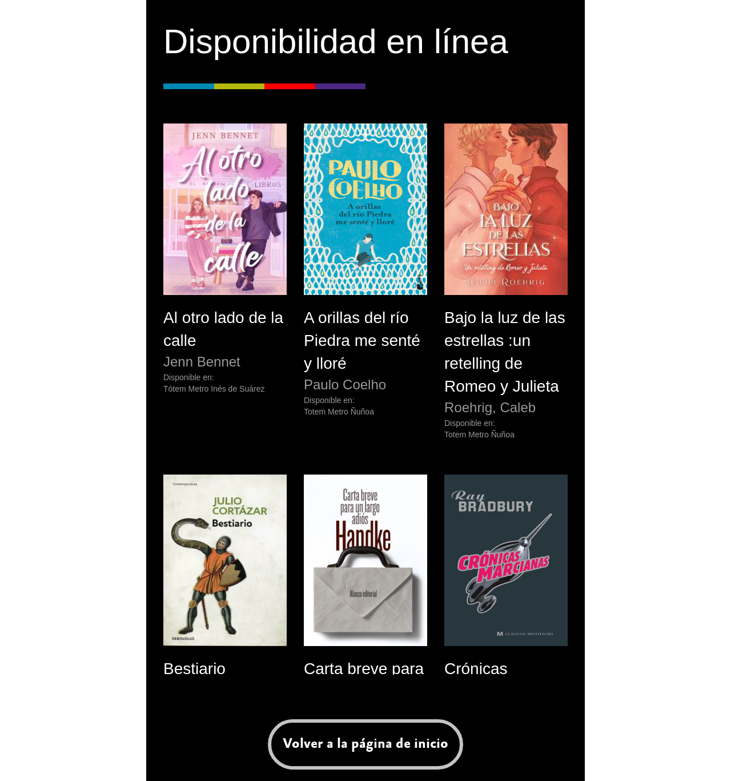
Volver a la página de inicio (365, 744)
